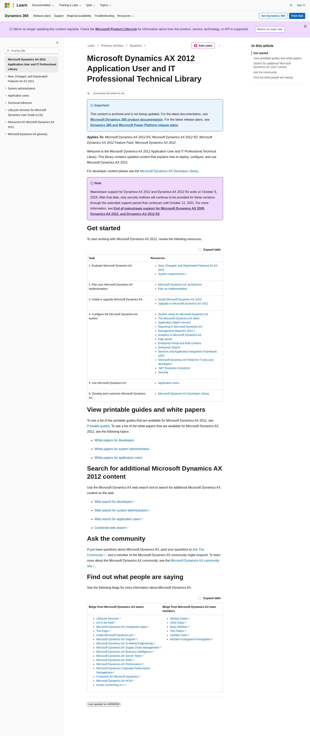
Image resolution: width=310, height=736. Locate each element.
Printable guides (98, 426)
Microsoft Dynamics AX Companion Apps (121, 626)
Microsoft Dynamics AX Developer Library (169, 171)
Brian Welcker (178, 626)
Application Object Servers (174, 322)
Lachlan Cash (178, 635)
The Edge (102, 631)
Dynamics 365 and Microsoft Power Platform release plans (134, 125)
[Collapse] (57, 42)
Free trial (297, 15)
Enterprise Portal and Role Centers (179, 343)
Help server (165, 339)
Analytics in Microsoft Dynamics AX (179, 335)
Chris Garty (177, 622)
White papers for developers (114, 440)
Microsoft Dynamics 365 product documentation (126, 119)
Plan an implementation (172, 288)
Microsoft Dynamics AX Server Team (118, 655)
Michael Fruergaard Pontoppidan (190, 639)
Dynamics (136, 45)
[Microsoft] (7, 5)
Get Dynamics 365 (273, 15)
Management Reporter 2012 (175, 330)
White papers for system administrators (122, 449)
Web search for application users (118, 519)
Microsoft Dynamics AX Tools (114, 660)
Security (163, 372)
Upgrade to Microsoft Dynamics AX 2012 (183, 303)
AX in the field (104, 622)
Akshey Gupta (178, 618)
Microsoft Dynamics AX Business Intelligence (123, 651)
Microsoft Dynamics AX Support (115, 639)
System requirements (171, 273)
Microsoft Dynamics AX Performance (118, 664)
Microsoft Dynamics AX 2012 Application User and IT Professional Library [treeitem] (32, 64)
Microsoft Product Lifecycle (116, 29)
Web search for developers (113, 501)
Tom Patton (177, 631)
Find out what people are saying (273, 77)
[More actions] (219, 45)
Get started (260, 53)
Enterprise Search (169, 347)
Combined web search (110, 527)
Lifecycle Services (107, 618)
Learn (91, 45)
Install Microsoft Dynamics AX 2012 (179, 299)
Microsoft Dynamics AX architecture (180, 284)
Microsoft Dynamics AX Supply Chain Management (127, 647)
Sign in (301, 5)
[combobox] (31, 51)
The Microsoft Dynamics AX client (178, 318)
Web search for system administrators (121, 510)
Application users (168, 382)
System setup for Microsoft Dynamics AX (183, 314)
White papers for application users (118, 457)
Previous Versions (112, 45)
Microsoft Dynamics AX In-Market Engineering (124, 643)
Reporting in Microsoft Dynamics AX (180, 326)
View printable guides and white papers (277, 58)
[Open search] (291, 5)
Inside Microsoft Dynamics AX (114, 635)
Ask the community (265, 72)
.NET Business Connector (174, 368)
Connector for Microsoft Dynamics (117, 676)
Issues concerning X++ (110, 684)
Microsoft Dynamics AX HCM (114, 680)
